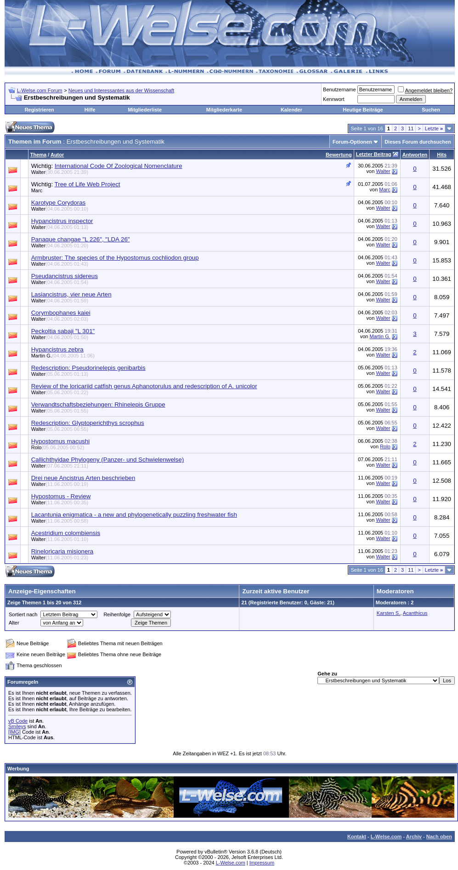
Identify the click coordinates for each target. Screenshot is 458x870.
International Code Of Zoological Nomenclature (118, 165)
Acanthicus (415, 613)
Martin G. (380, 336)
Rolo (58, 447)
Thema (38, 154)
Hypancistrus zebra (57, 349)
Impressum (261, 862)
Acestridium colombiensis (65, 533)
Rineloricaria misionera (62, 551)
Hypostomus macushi (60, 441)
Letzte (434, 128)
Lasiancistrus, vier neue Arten (71, 294)
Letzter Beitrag (373, 154)
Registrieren (39, 109)
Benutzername (339, 89)
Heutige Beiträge (363, 109)
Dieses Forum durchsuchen (417, 142)
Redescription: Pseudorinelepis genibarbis (88, 367)
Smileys (17, 726)
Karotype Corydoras (58, 202)
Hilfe (90, 109)
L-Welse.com (386, 836)
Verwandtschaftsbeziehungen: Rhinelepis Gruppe (98, 404)
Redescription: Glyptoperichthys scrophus (87, 422)
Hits (442, 154)
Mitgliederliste (145, 109)
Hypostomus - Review (61, 496)
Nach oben (439, 836)
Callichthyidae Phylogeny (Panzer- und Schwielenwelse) (107, 459)
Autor (57, 154)
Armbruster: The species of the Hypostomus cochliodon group (115, 257)
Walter (59, 172)
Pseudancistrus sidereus (64, 276)
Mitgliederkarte (224, 109)
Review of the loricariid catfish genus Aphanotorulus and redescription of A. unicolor (144, 386)
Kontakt (356, 836)
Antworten (414, 154)
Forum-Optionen (352, 142)
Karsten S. (388, 613)
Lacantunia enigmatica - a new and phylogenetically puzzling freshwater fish (134, 514)
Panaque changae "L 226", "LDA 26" (80, 239)
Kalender (291, 109)
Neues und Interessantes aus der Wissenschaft (121, 90)
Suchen (431, 109)
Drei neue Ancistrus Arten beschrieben (83, 477)
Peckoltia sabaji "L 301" (63, 331)
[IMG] (14, 732)
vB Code (18, 721)
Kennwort (333, 99)
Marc (384, 189)
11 (410, 128)
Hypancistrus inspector (62, 221)
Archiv (414, 836)
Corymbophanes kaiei (60, 312)
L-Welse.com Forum (39, 90)
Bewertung (339, 154)
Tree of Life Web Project (87, 184)
